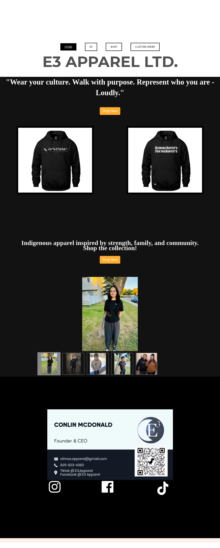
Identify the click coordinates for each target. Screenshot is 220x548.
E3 (91, 47)
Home (68, 47)
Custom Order (145, 47)
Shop (113, 47)
